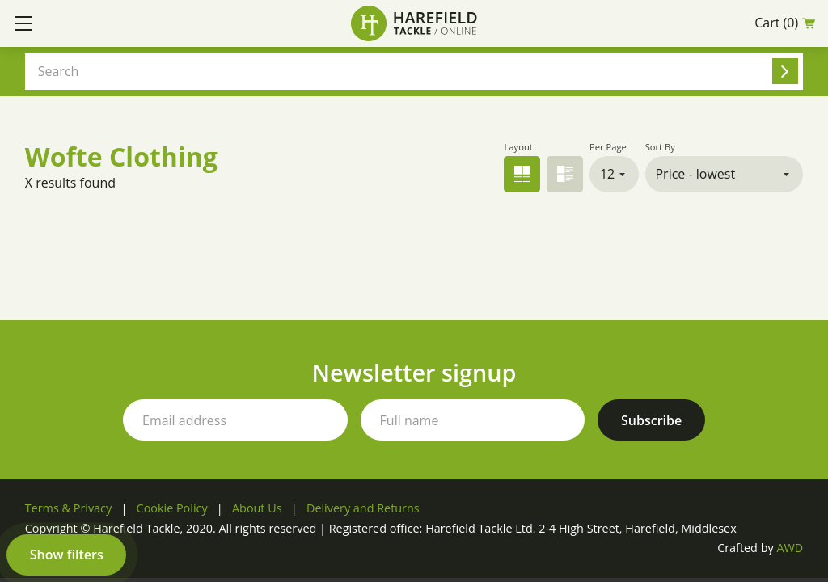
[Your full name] (473, 420)
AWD (789, 547)
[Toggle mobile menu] (23, 23)
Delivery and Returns (363, 508)
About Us (257, 508)
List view (565, 174)
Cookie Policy (172, 508)
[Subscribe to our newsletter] (651, 420)
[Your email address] (235, 420)
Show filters (67, 554)
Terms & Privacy (68, 508)
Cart (784, 23)
